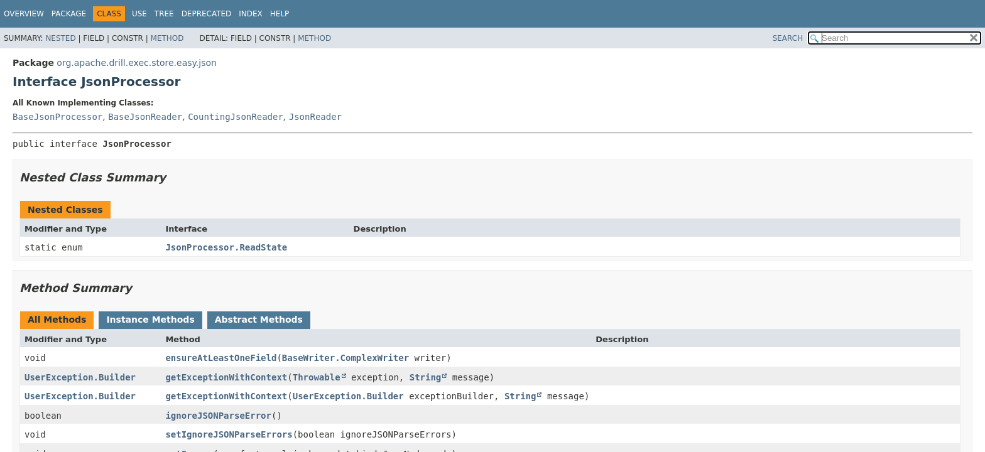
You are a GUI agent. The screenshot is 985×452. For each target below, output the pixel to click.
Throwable (316, 377)
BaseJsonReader (145, 117)
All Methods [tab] (57, 320)
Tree (164, 13)
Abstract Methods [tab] (259, 320)
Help (280, 13)
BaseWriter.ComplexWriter (345, 358)
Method (167, 38)
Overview (24, 13)
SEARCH (788, 38)
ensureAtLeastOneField (220, 358)
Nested (60, 38)
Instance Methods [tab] (150, 320)
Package (69, 13)
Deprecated (207, 13)
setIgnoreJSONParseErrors (228, 434)
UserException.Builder (80, 377)
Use (139, 13)
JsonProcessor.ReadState (226, 247)
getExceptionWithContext (226, 377)
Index (251, 13)
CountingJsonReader (235, 117)
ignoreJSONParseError (218, 416)
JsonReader (315, 117)
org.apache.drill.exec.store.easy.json (137, 63)
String (426, 377)
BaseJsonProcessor (57, 117)
